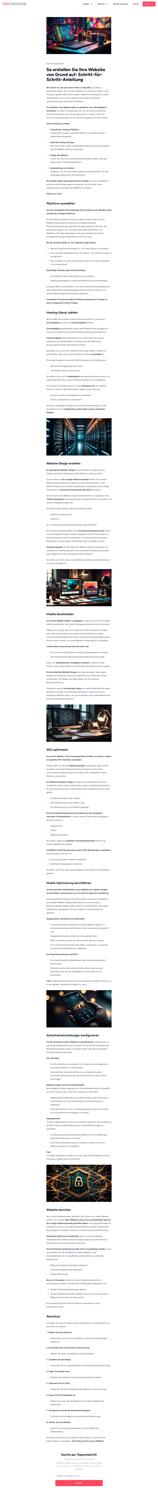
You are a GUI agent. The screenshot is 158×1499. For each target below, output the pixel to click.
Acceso (136, 4)
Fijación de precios (120, 4)
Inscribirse (149, 4)
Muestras (103, 4)
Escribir (79, 1483)
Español (88, 4)
